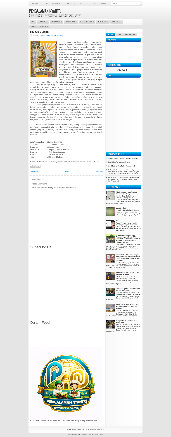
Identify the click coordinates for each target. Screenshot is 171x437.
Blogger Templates (81, 434)
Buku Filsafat (46, 35)
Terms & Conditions (99, 4)
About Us (34, 4)
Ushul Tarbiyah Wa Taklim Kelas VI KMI (121, 166)
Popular (111, 34)
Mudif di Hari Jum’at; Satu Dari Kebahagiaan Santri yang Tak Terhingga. (127, 306)
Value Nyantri (57, 21)
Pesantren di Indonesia (40, 25)
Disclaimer (84, 4)
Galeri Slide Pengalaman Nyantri (119, 162)
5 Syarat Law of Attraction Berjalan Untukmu (123, 158)
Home (33, 22)
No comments (58, 35)
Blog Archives (130, 34)
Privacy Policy (70, 4)
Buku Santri (117, 21)
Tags (119, 34)
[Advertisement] (66, 336)
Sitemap (45, 4)
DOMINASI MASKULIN (39, 32)
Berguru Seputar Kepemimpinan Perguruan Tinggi (128, 289)
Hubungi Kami (56, 4)
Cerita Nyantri (72, 21)
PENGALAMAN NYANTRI (45, 11)
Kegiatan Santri (103, 22)
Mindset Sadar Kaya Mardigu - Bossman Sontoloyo (127, 193)
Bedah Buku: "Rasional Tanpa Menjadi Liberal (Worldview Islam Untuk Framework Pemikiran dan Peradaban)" (123, 179)
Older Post (99, 171)
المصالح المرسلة (121, 208)
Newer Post (34, 171)
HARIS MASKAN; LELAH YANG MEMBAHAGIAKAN (127, 273)
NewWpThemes (98, 434)
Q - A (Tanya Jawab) (87, 21)
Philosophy (44, 21)
